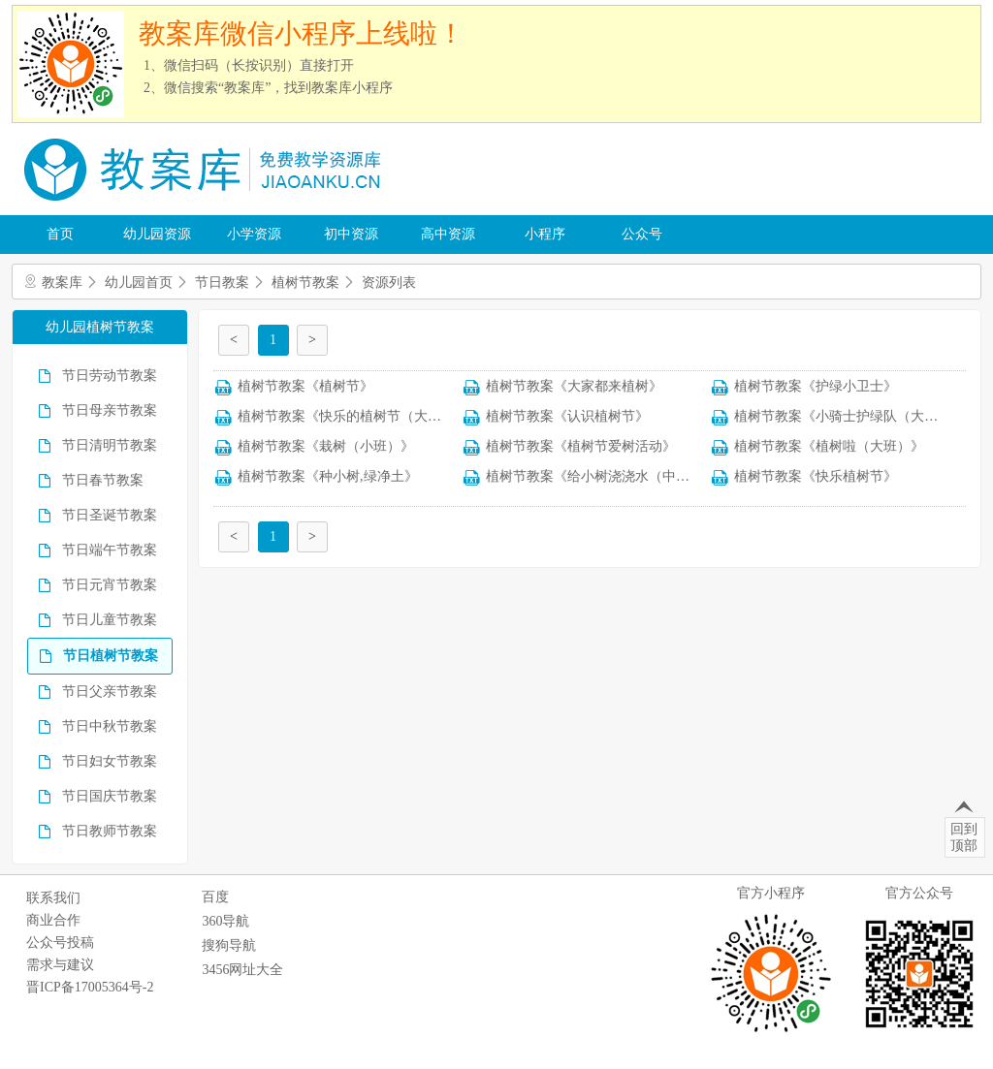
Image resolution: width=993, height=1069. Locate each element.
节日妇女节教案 (109, 761)
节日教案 (222, 282)
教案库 (62, 282)
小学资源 (254, 234)
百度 (215, 897)
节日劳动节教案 (109, 375)
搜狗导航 (229, 945)
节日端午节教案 (109, 550)
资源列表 (389, 282)
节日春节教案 (103, 480)
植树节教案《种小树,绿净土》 (328, 476)
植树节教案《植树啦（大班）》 (829, 446)
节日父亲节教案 (109, 691)
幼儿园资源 (157, 234)
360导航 (225, 921)
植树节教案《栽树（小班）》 (326, 446)
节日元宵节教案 (109, 585)
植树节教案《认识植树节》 (567, 416)
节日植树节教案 (110, 655)
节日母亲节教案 (109, 410)
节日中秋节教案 (109, 726)
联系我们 (53, 898)
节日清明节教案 (109, 445)
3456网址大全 (242, 969)
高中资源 (448, 234)
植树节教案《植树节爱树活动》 (581, 446)
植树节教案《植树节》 (305, 386)
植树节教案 (305, 282)
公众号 (642, 234)
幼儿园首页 (139, 282)
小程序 (545, 234)
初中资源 (351, 234)
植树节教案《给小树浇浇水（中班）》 (601, 476)
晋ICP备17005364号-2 (89, 987)
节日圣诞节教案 (109, 515)
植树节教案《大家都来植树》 (574, 386)
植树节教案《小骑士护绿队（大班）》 (849, 416)
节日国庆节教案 (109, 796)
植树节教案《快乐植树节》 (815, 476)
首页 (60, 234)
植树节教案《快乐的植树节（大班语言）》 (367, 416)
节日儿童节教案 (109, 620)
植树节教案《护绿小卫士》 (815, 386)
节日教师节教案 (109, 831)
